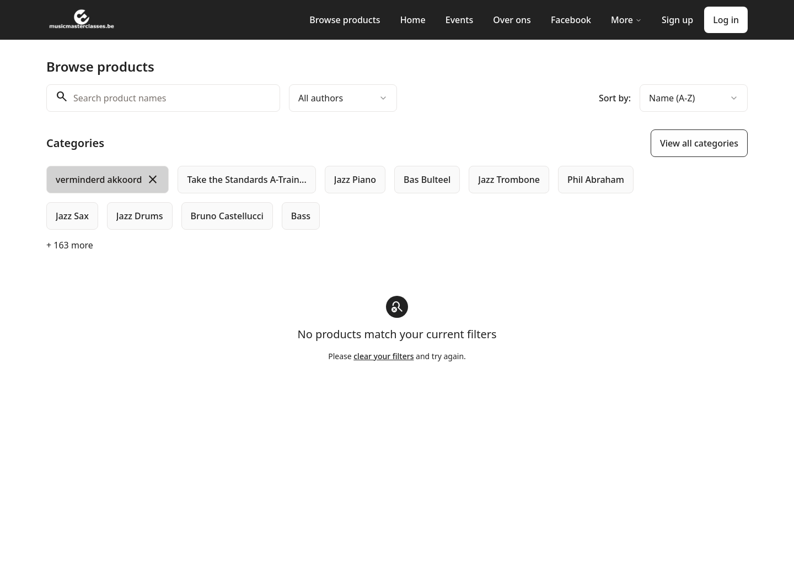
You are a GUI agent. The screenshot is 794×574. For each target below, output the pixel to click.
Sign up (677, 20)
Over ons (512, 20)
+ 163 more (69, 245)
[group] (351, 198)
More (626, 20)
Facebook (571, 20)
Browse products (344, 20)
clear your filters (383, 356)
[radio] (107, 179)
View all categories (699, 143)
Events (459, 20)
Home (413, 20)
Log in (726, 20)
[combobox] (343, 98)
